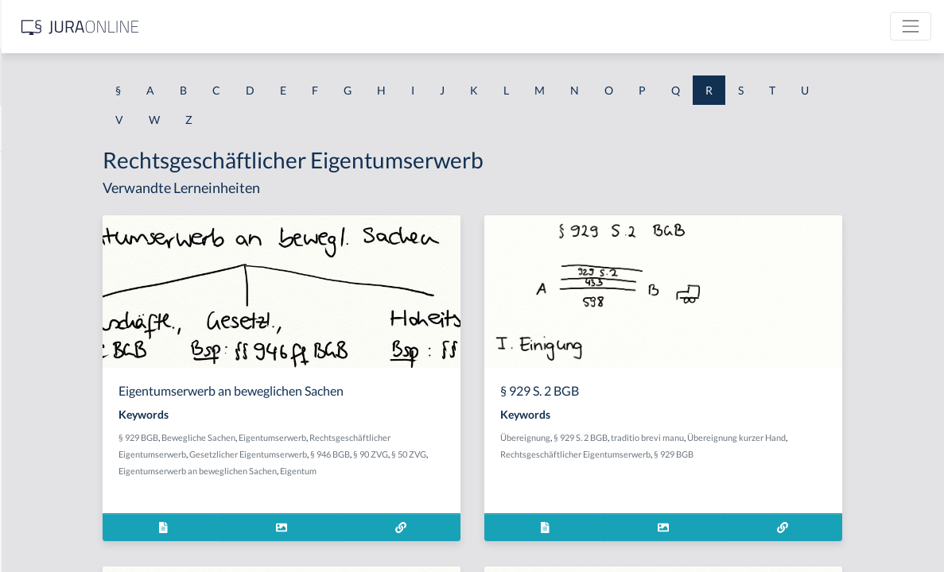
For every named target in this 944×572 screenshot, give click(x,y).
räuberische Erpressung (71, 312)
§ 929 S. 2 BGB (708, 437)
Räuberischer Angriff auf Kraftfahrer (104, 347)
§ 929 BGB (302, 437)
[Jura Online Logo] (333, 26)
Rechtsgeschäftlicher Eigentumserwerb (702, 454)
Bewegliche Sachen (362, 437)
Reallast (32, 526)
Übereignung (652, 437)
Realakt (31, 455)
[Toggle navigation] (910, 26)
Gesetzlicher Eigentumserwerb (412, 454)
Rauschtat (37, 419)
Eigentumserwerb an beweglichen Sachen (382, 471)
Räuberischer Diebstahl (71, 383)
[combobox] (127, 77)
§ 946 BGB (494, 454)
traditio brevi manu (774, 437)
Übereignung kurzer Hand (863, 437)
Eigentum (482, 471)
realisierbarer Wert (60, 490)
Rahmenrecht (46, 169)
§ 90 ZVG (534, 454)
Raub (25, 240)
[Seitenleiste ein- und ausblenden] (229, 24)
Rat (21, 204)
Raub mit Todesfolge (63, 276)
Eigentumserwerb (436, 437)
